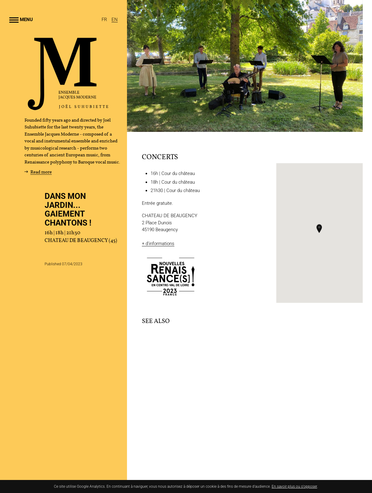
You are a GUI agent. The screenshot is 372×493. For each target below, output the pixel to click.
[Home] (68, 108)
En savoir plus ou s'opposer (294, 486)
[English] (115, 19)
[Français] (105, 19)
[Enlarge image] (245, 66)
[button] (319, 228)
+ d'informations (158, 243)
